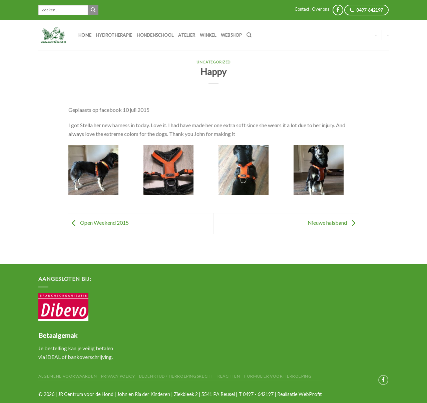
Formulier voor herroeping (278, 376)
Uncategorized (213, 62)
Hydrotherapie (114, 35)
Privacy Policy (118, 376)
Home (84, 35)
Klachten (229, 376)
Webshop (231, 35)
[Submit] (93, 10)
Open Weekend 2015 (98, 223)
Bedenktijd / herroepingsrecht (176, 376)
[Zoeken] (249, 35)
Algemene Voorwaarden (67, 376)
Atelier (186, 35)
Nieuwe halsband (333, 223)
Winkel (208, 35)
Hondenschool (155, 35)
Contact (302, 9)
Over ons (320, 9)
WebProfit (310, 394)
